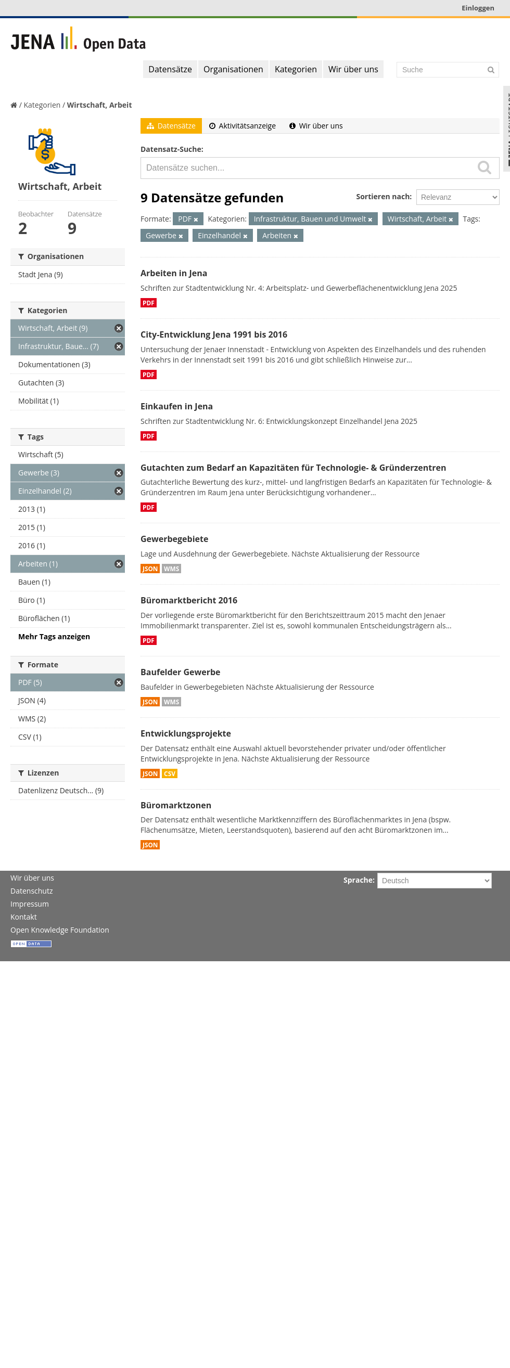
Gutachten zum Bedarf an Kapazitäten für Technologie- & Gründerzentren (293, 467)
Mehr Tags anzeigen (54, 636)
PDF (149, 303)
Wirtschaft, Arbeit (99, 105)
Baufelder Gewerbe (181, 672)
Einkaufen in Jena (177, 406)
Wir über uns (353, 69)
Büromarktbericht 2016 (189, 600)
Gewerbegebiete (174, 539)
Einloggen (478, 7)
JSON (150, 568)
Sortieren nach (383, 196)
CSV (169, 773)
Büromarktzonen (176, 805)
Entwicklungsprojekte (186, 733)
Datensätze (170, 69)
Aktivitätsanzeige (242, 126)
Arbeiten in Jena (174, 273)
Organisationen (233, 69)
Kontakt (23, 917)
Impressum (29, 904)
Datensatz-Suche (171, 149)
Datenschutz (31, 891)
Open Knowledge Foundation (59, 930)
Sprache (358, 880)
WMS (171, 568)
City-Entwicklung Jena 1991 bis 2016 (214, 334)
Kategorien (296, 69)
